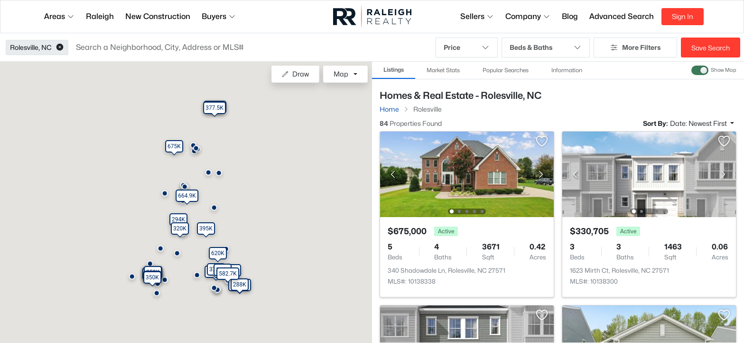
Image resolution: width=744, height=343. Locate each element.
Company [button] (527, 16)
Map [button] (341, 74)
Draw (295, 74)
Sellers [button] (477, 16)
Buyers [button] (219, 16)
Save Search (710, 48)
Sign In (682, 16)
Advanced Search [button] (621, 16)
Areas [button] (59, 16)
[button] (60, 47)
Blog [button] (570, 16)
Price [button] (467, 47)
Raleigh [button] (100, 16)
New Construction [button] (157, 16)
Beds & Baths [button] (546, 47)
